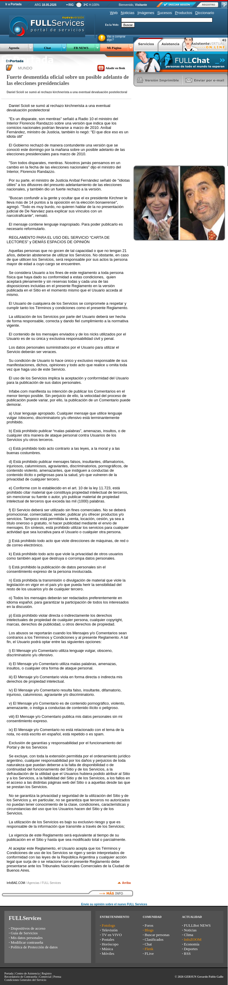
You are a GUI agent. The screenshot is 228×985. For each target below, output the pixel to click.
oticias (127, 13)
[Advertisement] (177, 126)
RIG (71, 4)
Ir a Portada (13, 4)
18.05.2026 (49, 4)
